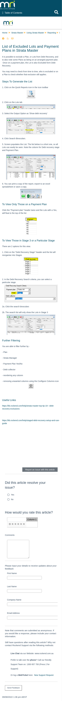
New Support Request (44, 675)
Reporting (51, 33)
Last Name (12, 586)
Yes (12, 495)
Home (4, 33)
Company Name (14, 600)
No (12, 499)
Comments (10, 535)
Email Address (13, 613)
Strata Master (17, 33)
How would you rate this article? (29, 512)
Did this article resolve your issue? (25, 485)
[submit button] (13, 688)
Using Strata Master (35, 33)
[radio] (9, 524)
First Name (12, 573)
